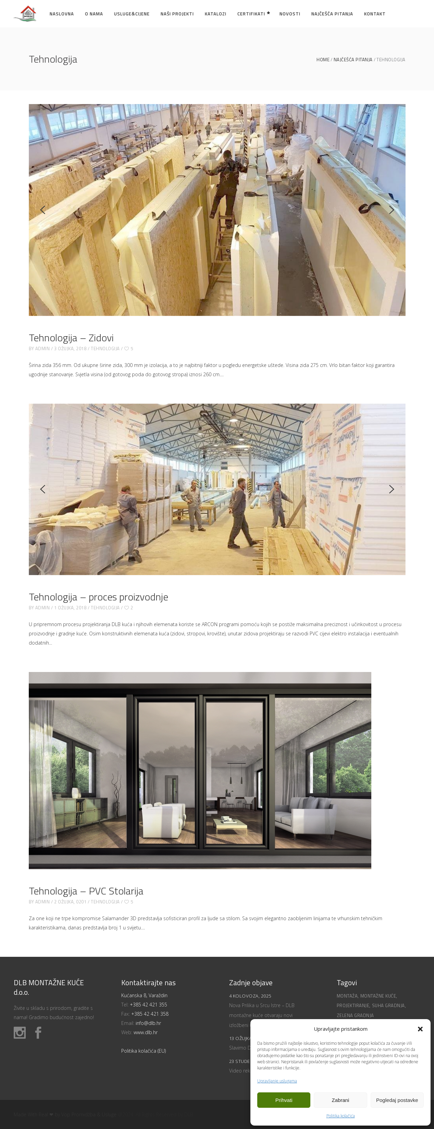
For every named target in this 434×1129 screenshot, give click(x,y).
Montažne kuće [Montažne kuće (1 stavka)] (378, 995)
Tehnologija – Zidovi (71, 337)
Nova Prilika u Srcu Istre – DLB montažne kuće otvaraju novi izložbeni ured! (262, 1015)
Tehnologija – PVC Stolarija (86, 891)
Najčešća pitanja (353, 60)
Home (323, 60)
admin (42, 348)
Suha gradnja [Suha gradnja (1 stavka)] (388, 1005)
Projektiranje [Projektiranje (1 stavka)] (353, 1005)
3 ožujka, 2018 (70, 348)
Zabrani (340, 1100)
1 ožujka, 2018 (70, 607)
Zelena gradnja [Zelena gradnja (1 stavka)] (355, 1015)
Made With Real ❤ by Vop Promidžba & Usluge (65, 1114)
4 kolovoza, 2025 (250, 996)
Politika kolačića (340, 1116)
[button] (420, 1029)
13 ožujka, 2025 (247, 1038)
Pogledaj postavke (397, 1100)
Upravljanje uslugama (277, 1081)
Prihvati (284, 1100)
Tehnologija (105, 348)
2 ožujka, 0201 (70, 901)
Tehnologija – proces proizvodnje (98, 597)
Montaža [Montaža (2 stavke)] (347, 995)
